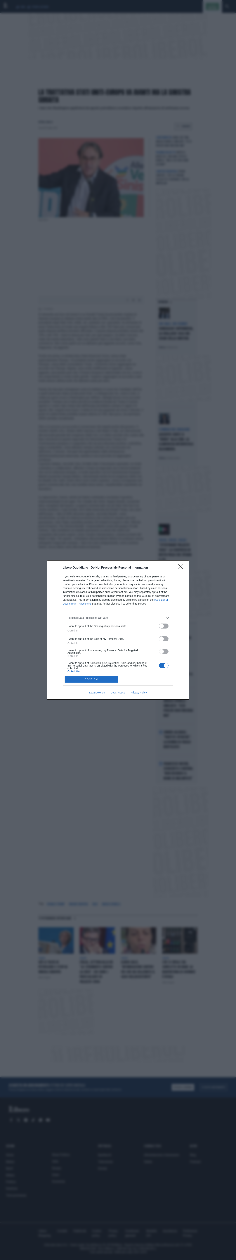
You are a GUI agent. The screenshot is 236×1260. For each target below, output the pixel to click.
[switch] (164, 626)
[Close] (181, 567)
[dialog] (118, 630)
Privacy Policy (139, 692)
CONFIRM (91, 679)
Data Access (118, 692)
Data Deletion (97, 692)
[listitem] (118, 618)
